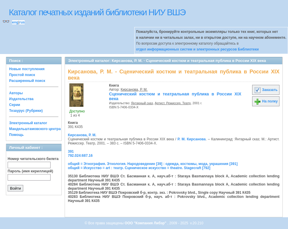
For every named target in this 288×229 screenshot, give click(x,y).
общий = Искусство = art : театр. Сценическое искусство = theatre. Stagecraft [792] (139, 168)
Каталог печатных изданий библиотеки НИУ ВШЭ (97, 12)
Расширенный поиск (27, 81)
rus (22, 22)
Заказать (265, 90)
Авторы (16, 93)
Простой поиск (22, 75)
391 (71, 151)
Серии (14, 105)
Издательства (21, 99)
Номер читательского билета (33, 159)
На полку (266, 101)
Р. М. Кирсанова (192, 139)
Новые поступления (27, 69)
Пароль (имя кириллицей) (30, 171)
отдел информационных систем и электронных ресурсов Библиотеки (197, 49)
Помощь (16, 135)
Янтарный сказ (142, 103)
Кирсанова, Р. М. (134, 89)
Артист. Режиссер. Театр (172, 103)
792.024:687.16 (80, 156)
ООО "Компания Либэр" (146, 223)
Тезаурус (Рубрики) (26, 111)
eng (15, 22)
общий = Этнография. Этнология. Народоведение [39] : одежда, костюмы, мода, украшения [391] (152, 164)
